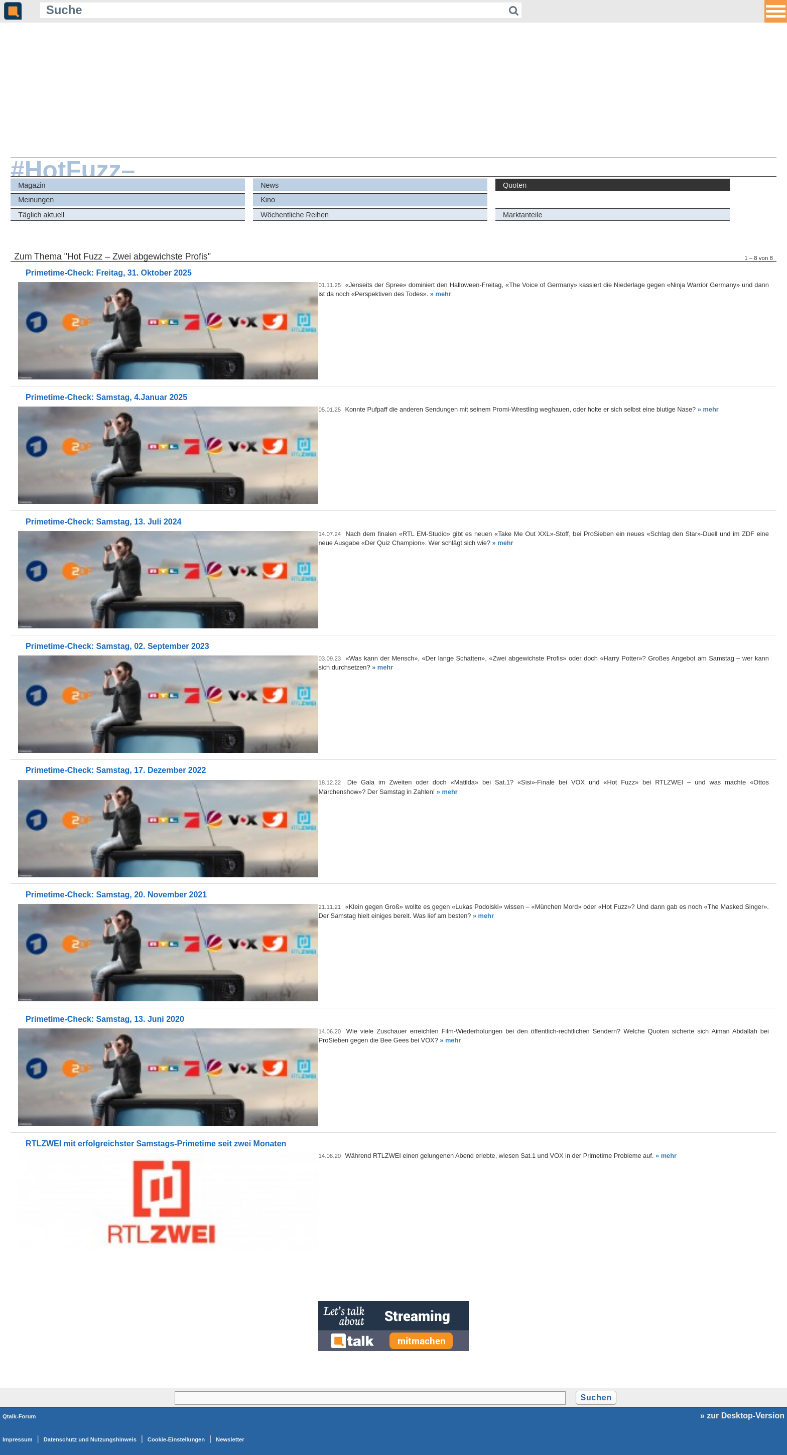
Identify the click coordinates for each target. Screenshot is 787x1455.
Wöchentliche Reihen (294, 215)
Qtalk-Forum (19, 1416)
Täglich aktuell (41, 215)
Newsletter (230, 1439)
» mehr (440, 294)
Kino (267, 200)
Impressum (18, 1439)
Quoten (515, 185)
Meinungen (36, 200)
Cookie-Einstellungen (176, 1439)
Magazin (31, 185)
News (269, 185)
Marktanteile (522, 215)
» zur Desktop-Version (742, 1415)
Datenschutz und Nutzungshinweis (90, 1439)
